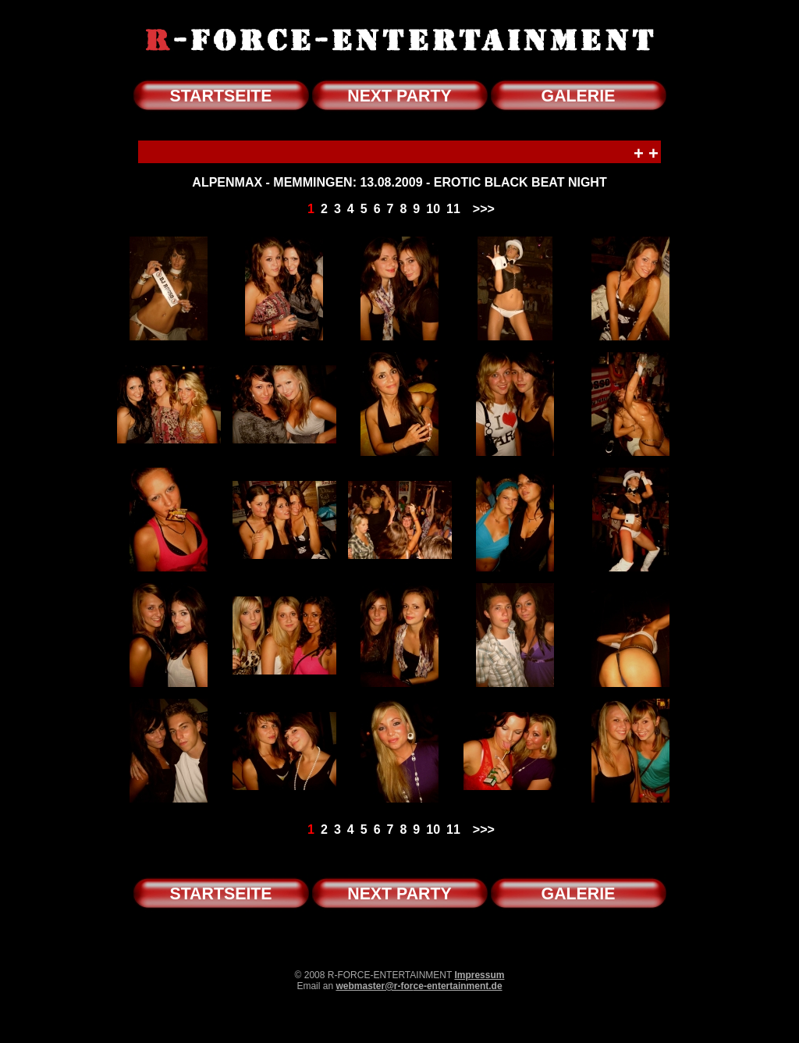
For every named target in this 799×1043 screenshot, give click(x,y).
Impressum (479, 975)
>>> (484, 208)
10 (433, 208)
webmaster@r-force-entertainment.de (419, 986)
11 (453, 208)
